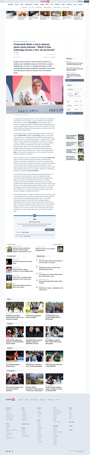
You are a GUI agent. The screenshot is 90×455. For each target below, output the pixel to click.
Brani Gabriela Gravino (29, 338)
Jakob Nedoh (28, 314)
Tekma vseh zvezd (9, 362)
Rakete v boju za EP (29, 362)
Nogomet (10, 323)
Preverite (14, 283)
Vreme (69, 85)
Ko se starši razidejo (16, 267)
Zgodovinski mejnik (16, 259)
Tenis (70, 61)
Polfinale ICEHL (8, 314)
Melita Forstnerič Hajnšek (17, 246)
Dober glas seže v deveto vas (40, 247)
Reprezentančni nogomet (10, 338)
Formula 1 (7, 385)
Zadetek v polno (48, 338)
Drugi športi (10, 370)
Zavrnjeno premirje (16, 275)
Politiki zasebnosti (27, 236)
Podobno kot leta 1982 (49, 385)
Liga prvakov (41, 286)
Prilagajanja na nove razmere (44, 279)
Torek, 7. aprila (41, 259)
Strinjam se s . (22, 232)
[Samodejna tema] (76, 1)
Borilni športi (52, 314)
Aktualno (69, 58)
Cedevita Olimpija (48, 362)
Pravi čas (40, 272)
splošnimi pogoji (25, 232)
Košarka (9, 348)
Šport (8, 299)
